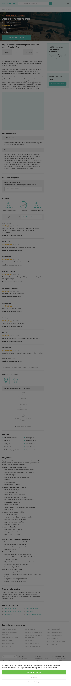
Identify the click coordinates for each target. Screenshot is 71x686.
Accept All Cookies (34, 672)
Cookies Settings (34, 682)
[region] (35, 673)
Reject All (34, 677)
